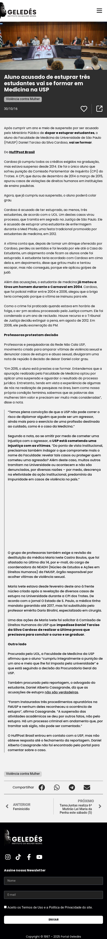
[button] (41, 787)
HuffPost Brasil (22, 152)
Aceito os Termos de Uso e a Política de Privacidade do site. (50, 907)
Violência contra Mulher (23, 99)
